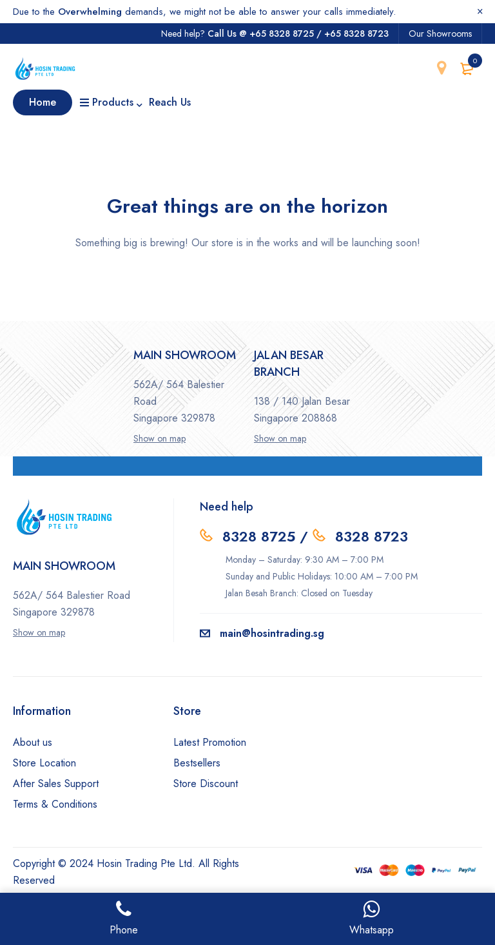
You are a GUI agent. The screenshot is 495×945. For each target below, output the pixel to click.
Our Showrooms (440, 33)
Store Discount (205, 783)
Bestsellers (196, 762)
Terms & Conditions (55, 804)
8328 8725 (258, 536)
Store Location (44, 762)
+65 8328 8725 (281, 33)
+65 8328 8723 (356, 33)
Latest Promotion (209, 742)
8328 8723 (371, 536)
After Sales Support (56, 783)
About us (32, 742)
